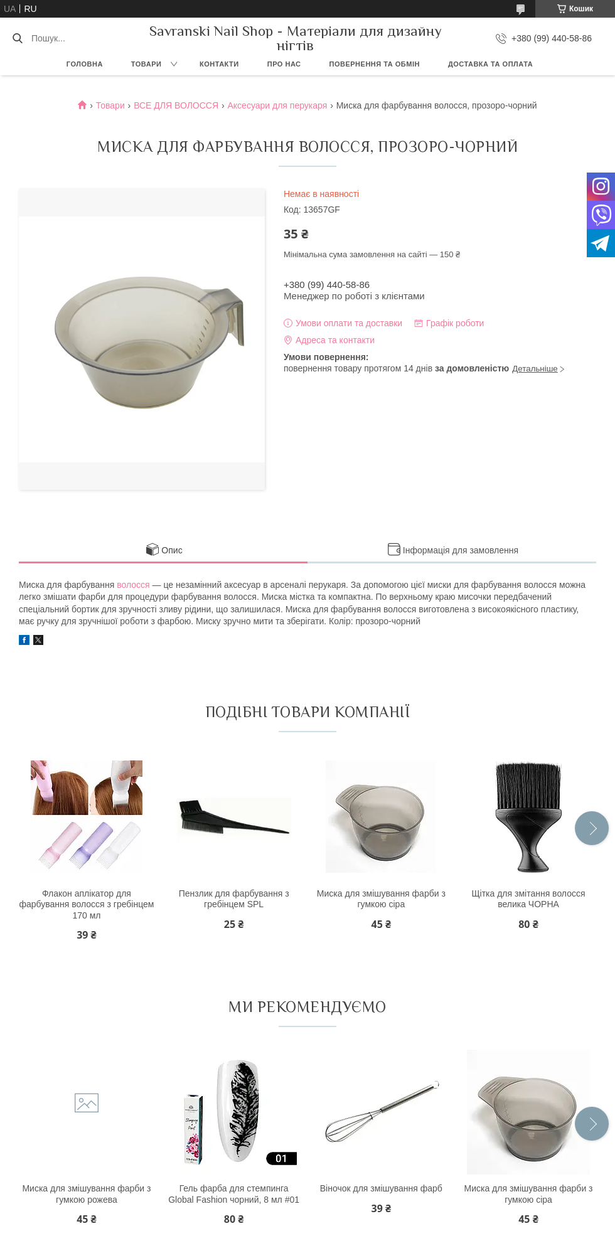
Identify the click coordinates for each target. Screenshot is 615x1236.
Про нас (284, 64)
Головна (85, 64)
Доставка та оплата (490, 64)
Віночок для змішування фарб (381, 1188)
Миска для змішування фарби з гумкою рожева (86, 1194)
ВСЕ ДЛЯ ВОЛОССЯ (176, 105)
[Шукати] (17, 38)
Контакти (219, 64)
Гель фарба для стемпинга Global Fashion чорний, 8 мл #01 (233, 1194)
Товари (146, 64)
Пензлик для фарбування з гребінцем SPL (234, 899)
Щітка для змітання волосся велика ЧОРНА (528, 899)
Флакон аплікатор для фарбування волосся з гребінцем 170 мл (86, 904)
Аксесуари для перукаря (277, 105)
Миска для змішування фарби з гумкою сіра (381, 899)
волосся (133, 585)
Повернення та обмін (374, 64)
